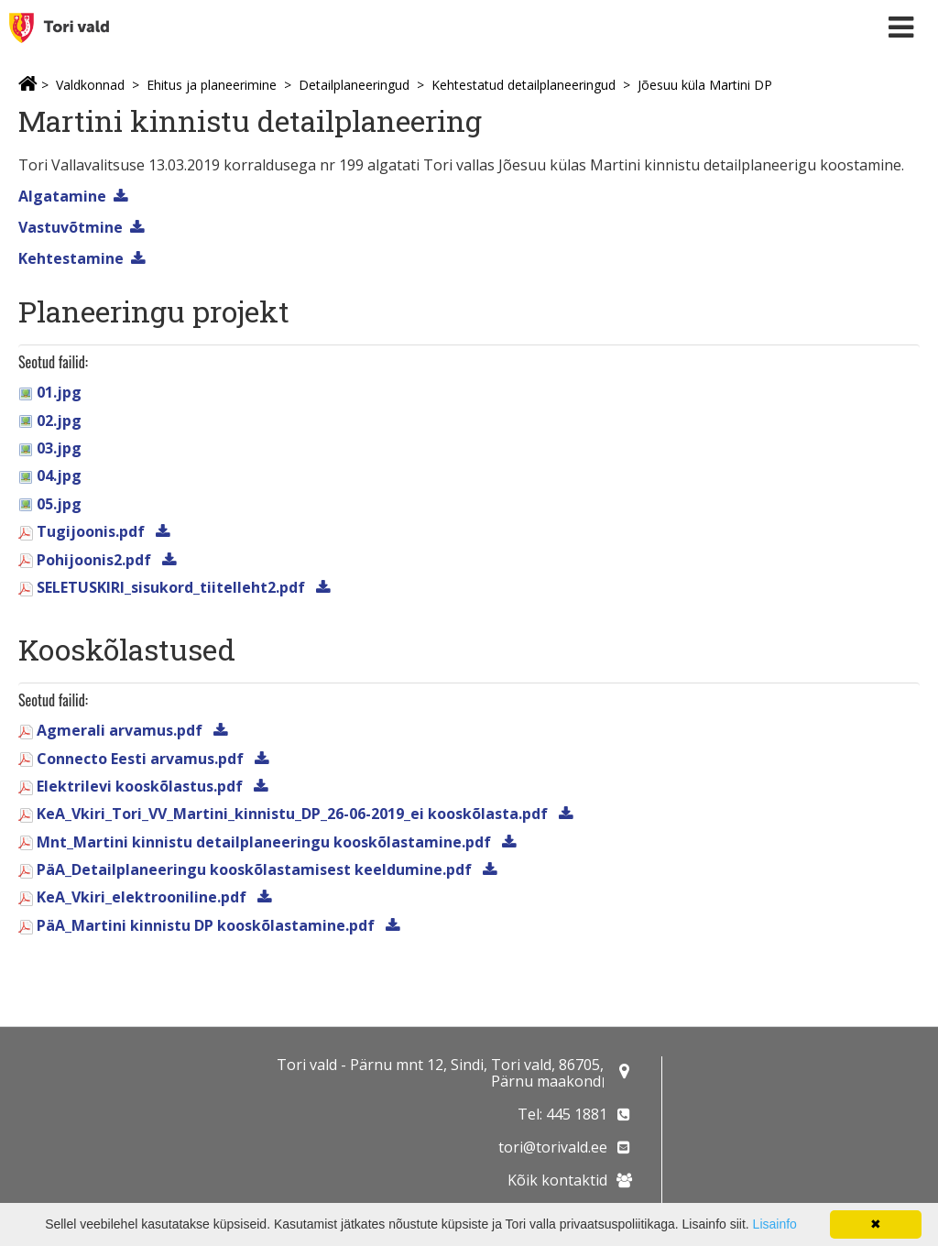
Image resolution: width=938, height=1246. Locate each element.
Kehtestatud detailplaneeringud (523, 84)
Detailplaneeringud (354, 84)
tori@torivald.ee (552, 1147)
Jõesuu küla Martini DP (705, 84)
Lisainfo (775, 1224)
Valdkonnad (90, 84)
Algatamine (62, 196)
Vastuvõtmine (70, 227)
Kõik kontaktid (557, 1180)
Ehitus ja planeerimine (212, 84)
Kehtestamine (71, 258)
